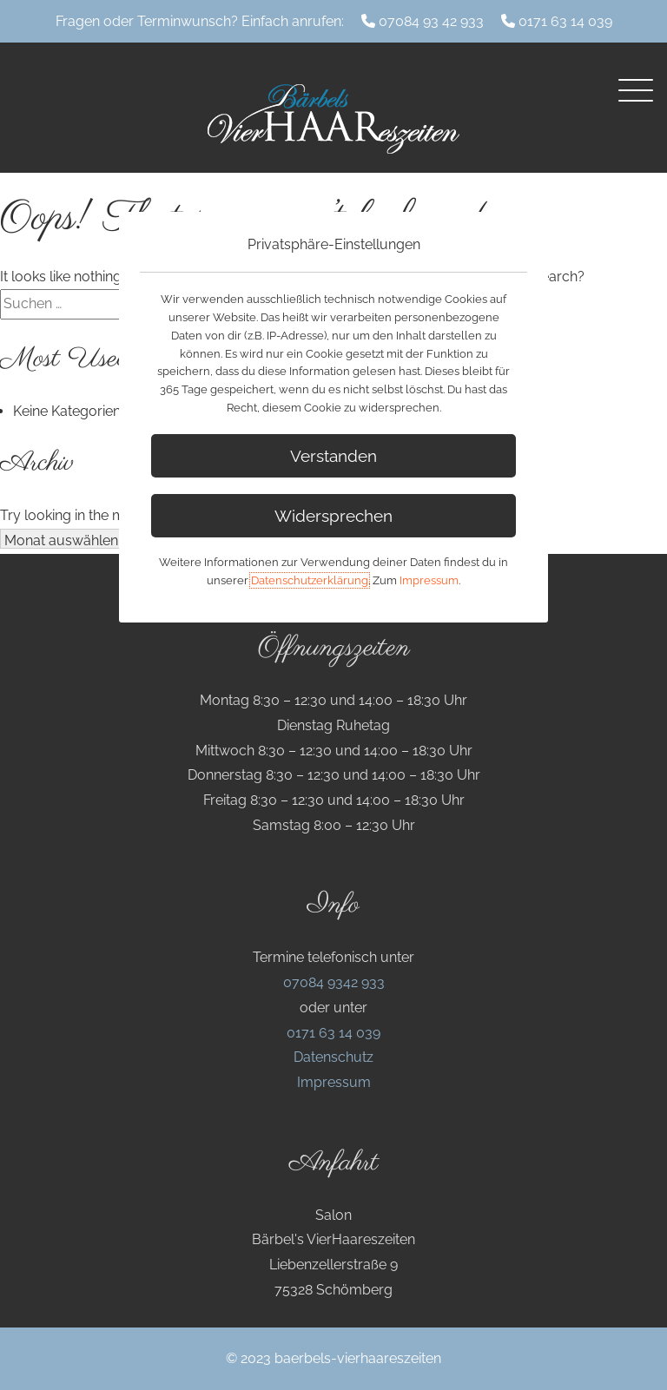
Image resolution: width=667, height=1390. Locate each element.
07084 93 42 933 (431, 21)
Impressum (334, 1082)
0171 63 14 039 (565, 21)
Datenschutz (333, 1057)
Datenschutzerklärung (309, 580)
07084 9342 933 (334, 982)
